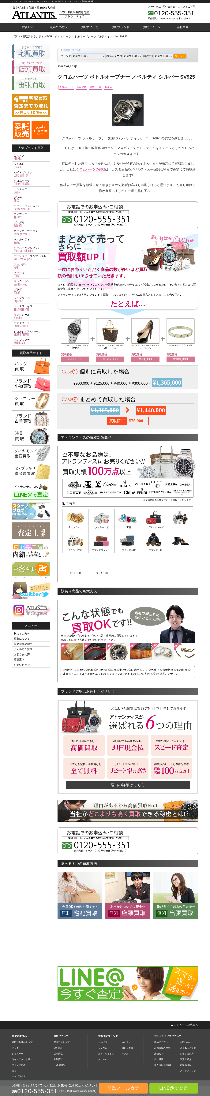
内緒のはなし (187, 1042)
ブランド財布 (101, 550)
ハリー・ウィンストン (31, 207)
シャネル (31, 166)
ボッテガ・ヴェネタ (31, 232)
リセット (180, 56)
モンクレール (31, 316)
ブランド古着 (19, 1042)
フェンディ (31, 266)
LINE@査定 (60, 1042)
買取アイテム (151, 27)
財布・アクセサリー (22, 1036)
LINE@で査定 (173, 1088)
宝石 (128, 528)
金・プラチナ (75, 528)
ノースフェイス (31, 308)
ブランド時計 (180, 528)
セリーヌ (31, 274)
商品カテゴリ (124, 56)
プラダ (31, 291)
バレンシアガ (31, 341)
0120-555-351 (174, 13)
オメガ (125, 1030)
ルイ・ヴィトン (31, 174)
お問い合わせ (22, 664)
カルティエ (31, 191)
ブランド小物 (128, 550)
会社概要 (158, 1036)
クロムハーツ (69, 87)
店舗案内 (19, 659)
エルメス (31, 157)
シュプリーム (31, 299)
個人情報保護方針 (163, 1042)
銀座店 (127, 87)
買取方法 (158, 56)
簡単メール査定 (123, 1088)
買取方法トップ (61, 1019)
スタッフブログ (188, 1047)
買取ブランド (120, 27)
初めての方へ (58, 27)
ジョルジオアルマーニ (31, 333)
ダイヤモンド (101, 528)
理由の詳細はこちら (128, 762)
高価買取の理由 (23, 643)
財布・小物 (108, 87)
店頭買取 (89, 87)
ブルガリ (31, 224)
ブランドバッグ (154, 528)
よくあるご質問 (186, 6)
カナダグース (31, 324)
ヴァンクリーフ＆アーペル (31, 258)
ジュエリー (17, 1030)
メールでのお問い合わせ (161, 6)
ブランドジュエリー (75, 550)
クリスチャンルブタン (31, 249)
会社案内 (182, 27)
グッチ (31, 199)
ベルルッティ (31, 241)
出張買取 (58, 1036)
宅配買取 (58, 1024)
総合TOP (28, 27)
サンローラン (31, 283)
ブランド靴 (180, 550)
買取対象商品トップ (22, 1019)
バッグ (15, 1024)
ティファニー (31, 216)
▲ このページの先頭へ (184, 1001)
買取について (89, 27)
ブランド (83, 56)
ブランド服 (154, 550)
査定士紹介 (185, 1036)
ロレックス (127, 1024)
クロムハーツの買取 (90, 170)
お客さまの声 (22, 654)
